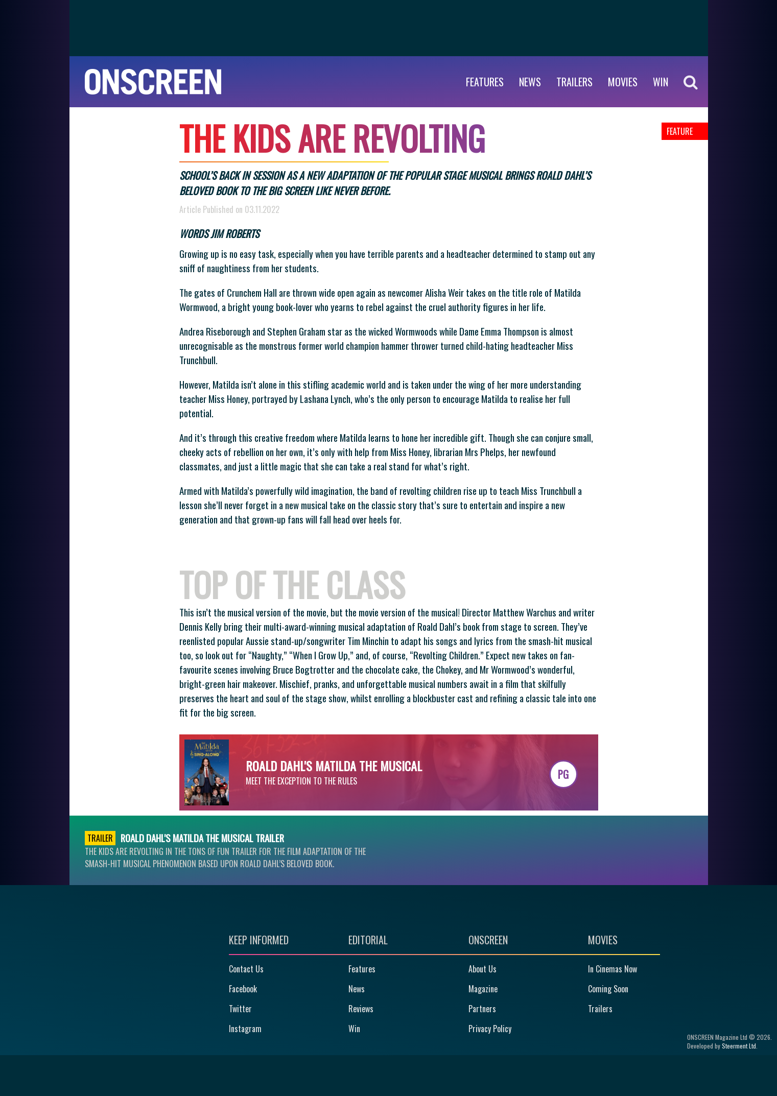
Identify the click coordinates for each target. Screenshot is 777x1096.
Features (485, 81)
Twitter (240, 1009)
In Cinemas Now (612, 969)
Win (354, 1028)
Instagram (245, 1028)
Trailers (574, 81)
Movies (623, 81)
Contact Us (246, 969)
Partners (482, 1009)
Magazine (483, 989)
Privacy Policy (489, 1028)
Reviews (360, 1009)
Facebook (243, 989)
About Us (482, 969)
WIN (660, 81)
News (530, 81)
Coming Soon (608, 989)
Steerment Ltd (739, 1045)
